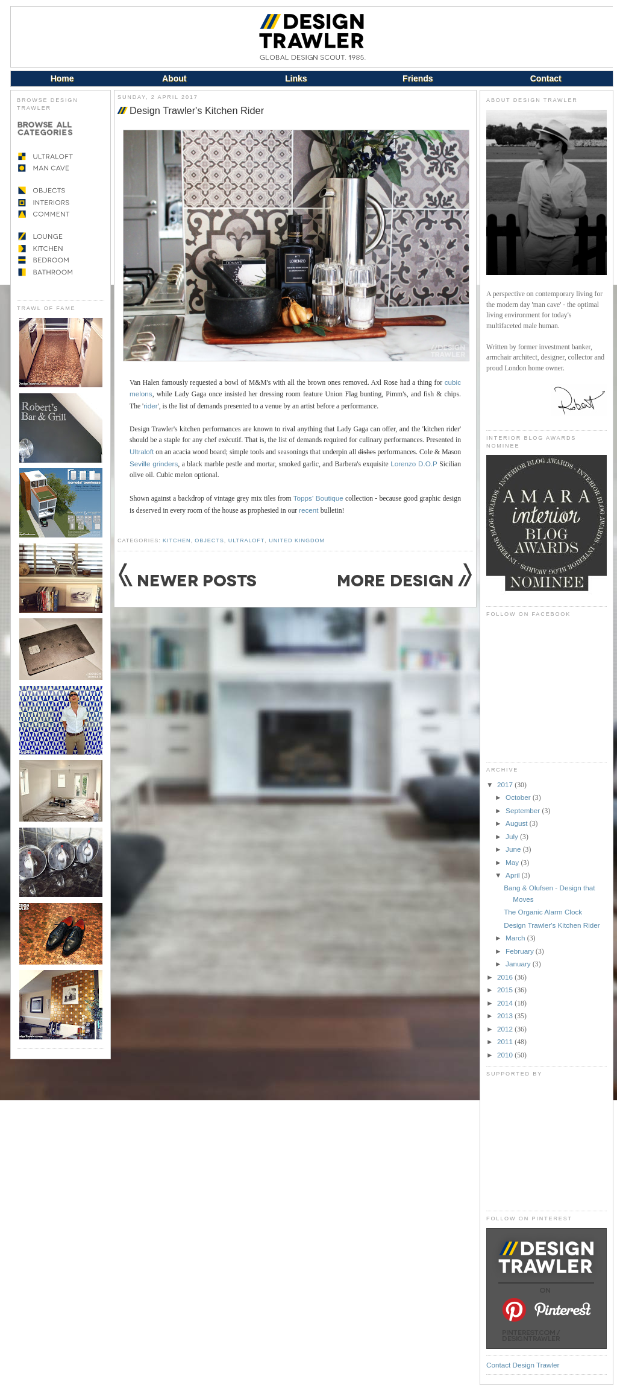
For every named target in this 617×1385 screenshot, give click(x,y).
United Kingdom (297, 540)
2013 (506, 1015)
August (518, 823)
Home (62, 78)
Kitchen (176, 540)
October (519, 797)
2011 (506, 1041)
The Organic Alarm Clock (543, 912)
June (514, 849)
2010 (506, 1055)
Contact (546, 78)
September (524, 810)
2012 (506, 1029)
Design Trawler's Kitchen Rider (197, 110)
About (174, 78)
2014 (506, 1003)
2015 (506, 990)
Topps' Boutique (318, 498)
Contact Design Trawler (522, 1365)
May (513, 862)
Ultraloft (142, 451)
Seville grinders (154, 463)
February (521, 951)
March (516, 938)
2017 (506, 784)
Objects (209, 540)
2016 (506, 977)
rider (150, 406)
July (513, 836)
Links (296, 78)
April (514, 875)
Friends (417, 78)
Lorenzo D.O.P (413, 463)
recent (310, 510)
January (519, 964)
